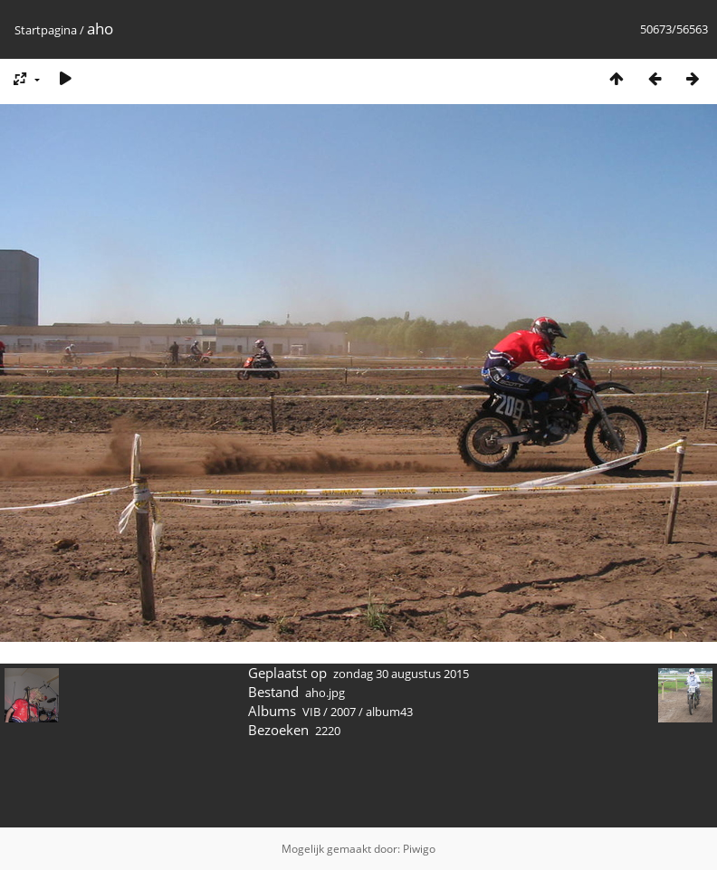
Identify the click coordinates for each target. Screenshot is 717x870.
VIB (311, 711)
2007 (343, 711)
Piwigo (419, 848)
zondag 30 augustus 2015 (401, 673)
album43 (389, 711)
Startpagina (45, 30)
